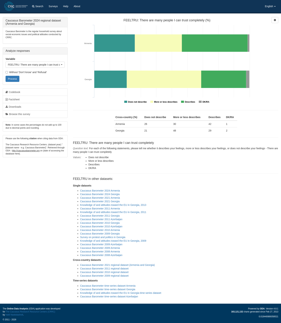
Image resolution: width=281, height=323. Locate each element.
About (77, 6)
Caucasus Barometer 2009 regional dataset (104, 275)
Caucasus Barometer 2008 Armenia (100, 251)
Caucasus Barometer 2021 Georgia (100, 201)
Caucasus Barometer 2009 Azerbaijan (101, 244)
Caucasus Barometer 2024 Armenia (100, 190)
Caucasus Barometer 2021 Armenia (100, 197)
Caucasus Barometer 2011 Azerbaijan (101, 219)
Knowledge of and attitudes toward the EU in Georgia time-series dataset (120, 292)
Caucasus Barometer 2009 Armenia (100, 248)
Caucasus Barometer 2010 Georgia (100, 222)
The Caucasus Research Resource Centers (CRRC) (30, 311)
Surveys (53, 6)
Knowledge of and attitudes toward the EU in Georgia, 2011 (113, 212)
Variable (10, 59)
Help (65, 6)
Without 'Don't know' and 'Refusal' (26, 72)
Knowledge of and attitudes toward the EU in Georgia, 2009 (113, 240)
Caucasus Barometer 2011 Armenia (100, 208)
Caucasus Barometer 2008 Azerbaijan (101, 255)
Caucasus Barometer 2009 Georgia (100, 233)
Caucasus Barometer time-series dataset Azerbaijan (109, 296)
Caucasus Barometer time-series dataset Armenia (108, 285)
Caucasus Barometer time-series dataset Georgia (107, 289)
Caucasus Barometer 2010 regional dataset (104, 272)
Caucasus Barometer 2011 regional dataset (104, 268)
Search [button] (37, 6)
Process (12, 78)
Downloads (13, 106)
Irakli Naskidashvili (14, 315)
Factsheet (13, 99)
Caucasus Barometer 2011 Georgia (100, 215)
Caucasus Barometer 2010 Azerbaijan (101, 226)
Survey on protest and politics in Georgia (102, 237)
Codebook (13, 92)
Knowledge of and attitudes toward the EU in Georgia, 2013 (113, 205)
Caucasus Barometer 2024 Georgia (100, 194)
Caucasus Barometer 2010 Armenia (100, 230)
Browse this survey (18, 114)
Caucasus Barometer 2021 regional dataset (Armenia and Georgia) (117, 265)
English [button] (270, 6)
